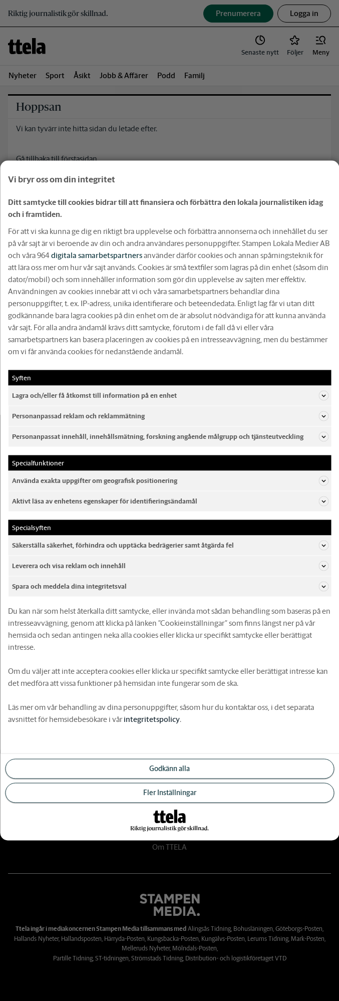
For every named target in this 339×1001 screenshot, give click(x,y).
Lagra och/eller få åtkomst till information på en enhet (170, 396)
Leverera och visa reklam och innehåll (170, 566)
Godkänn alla (169, 768)
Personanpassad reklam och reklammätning (170, 416)
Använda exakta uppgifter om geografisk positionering (170, 481)
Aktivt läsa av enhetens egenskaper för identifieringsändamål (170, 501)
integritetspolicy (152, 719)
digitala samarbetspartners (96, 255)
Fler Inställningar (169, 792)
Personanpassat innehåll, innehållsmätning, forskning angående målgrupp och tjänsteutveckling (170, 437)
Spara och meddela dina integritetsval (170, 587)
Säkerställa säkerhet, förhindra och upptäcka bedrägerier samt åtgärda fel (170, 546)
